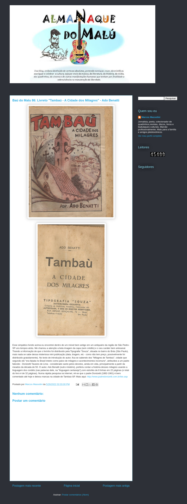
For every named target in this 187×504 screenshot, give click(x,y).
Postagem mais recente (26, 485)
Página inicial (72, 485)
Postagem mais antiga (116, 485)
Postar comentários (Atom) (75, 494)
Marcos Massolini (151, 117)
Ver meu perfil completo (150, 136)
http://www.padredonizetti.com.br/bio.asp (107, 376)
